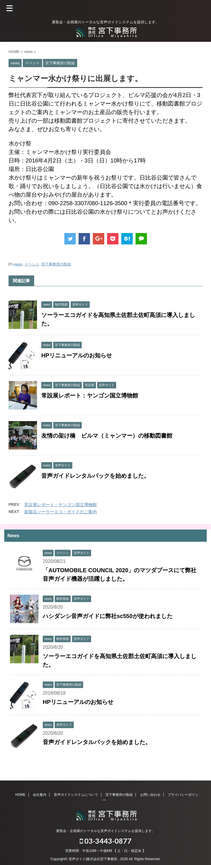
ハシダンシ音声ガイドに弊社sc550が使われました (108, 616)
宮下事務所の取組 (56, 264)
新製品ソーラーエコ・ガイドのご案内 (60, 511)
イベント (31, 264)
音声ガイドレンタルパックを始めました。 (95, 476)
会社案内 (39, 795)
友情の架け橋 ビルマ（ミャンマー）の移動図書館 (106, 435)
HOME (20, 795)
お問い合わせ (150, 795)
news (18, 264)
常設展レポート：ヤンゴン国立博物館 (89, 395)
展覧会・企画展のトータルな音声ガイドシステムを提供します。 (105, 831)
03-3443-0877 (106, 841)
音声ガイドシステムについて (76, 795)
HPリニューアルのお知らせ (76, 355)
